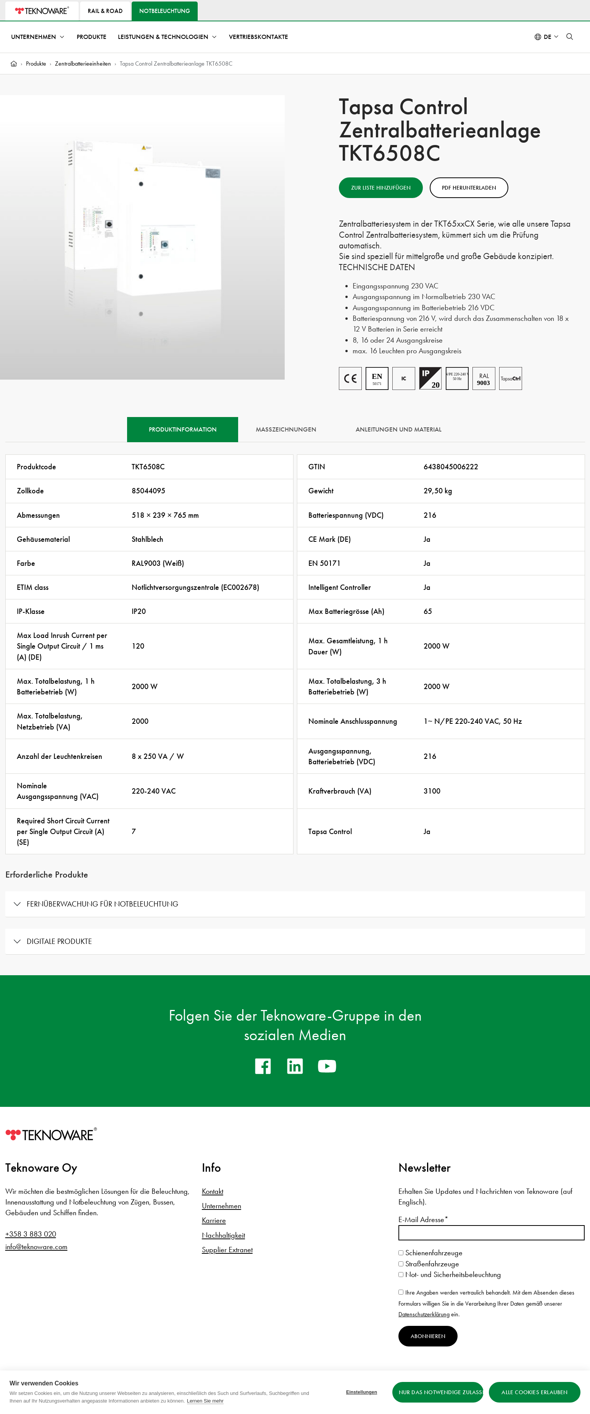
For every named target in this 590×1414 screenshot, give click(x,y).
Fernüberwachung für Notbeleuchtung (102, 903)
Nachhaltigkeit (223, 1235)
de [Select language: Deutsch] (547, 37)
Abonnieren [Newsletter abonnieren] (428, 1336)
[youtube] (327, 1066)
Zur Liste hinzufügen (381, 187)
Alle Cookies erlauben (534, 1392)
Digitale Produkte (59, 941)
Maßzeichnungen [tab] (286, 429)
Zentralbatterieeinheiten (83, 63)
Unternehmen (33, 37)
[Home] (13, 63)
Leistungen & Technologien (163, 37)
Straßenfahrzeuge (428, 1263)
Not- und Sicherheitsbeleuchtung (449, 1274)
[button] (569, 36)
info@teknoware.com (36, 1246)
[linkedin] (295, 1066)
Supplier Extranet (227, 1249)
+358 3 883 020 (30, 1233)
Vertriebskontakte (258, 37)
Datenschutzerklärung (424, 1314)
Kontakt (212, 1191)
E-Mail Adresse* (423, 1219)
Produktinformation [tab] (183, 429)
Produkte (91, 37)
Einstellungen (361, 1392)
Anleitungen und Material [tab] (399, 429)
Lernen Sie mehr (205, 1401)
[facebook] (263, 1066)
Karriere (214, 1220)
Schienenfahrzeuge (430, 1252)
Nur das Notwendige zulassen (441, 1392)
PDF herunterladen (469, 187)
